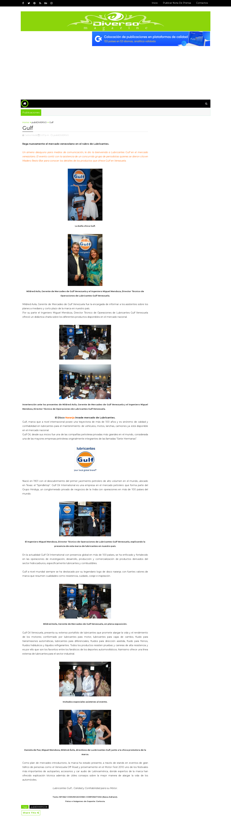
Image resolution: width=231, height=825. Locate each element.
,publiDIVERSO (61, 135)
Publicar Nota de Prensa (177, 2)
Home (25, 122)
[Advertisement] (115, 70)
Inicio (155, 2)
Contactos (202, 2)
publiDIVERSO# (39, 807)
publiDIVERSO (39, 122)
